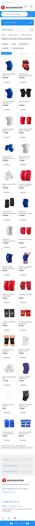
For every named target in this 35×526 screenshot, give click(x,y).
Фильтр (6, 53)
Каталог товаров (17, 22)
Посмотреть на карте (8, 492)
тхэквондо (5, 48)
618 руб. (26, 189)
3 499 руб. (26, 106)
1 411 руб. (9, 381)
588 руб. (26, 244)
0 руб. (9, 409)
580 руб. (26, 436)
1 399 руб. (9, 244)
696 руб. (26, 271)
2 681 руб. (9, 78)
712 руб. (26, 381)
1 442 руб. (26, 161)
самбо (14, 44)
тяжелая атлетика (17, 48)
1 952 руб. (9, 106)
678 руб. (26, 354)
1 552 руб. (9, 189)
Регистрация (8, 2)
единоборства (23, 44)
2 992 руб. (9, 161)
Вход (2, 2)
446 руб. (9, 354)
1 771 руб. (9, 133)
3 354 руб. (26, 78)
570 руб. (9, 326)
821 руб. (26, 326)
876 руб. (26, 299)
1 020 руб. (26, 409)
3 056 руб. (9, 216)
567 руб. (26, 133)
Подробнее (7, 82)
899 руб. (9, 271)
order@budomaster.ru (15, 506)
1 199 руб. (26, 216)
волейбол (5, 44)
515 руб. (9, 299)
